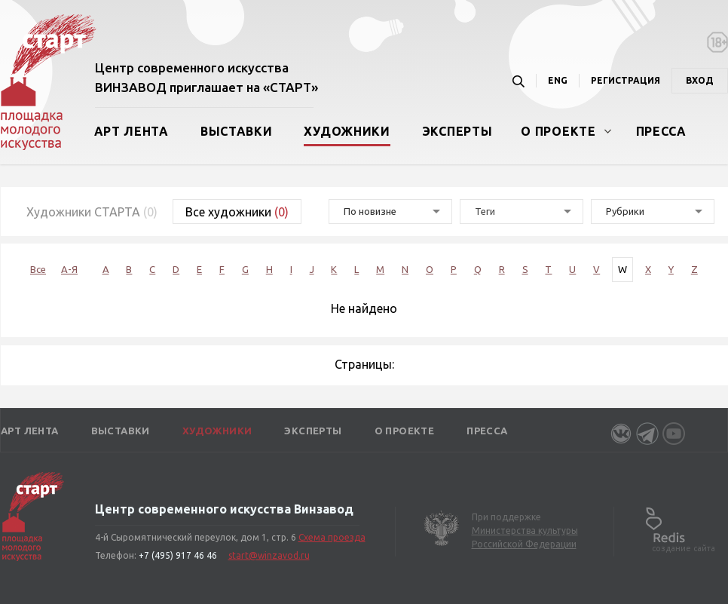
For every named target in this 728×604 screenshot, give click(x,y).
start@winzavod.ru (269, 555)
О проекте (558, 131)
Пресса (661, 131)
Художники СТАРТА (92, 212)
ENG (557, 80)
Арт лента (131, 131)
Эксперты (457, 131)
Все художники (237, 212)
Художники (347, 131)
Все (38, 269)
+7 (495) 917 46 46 (178, 555)
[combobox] (521, 211)
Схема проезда (332, 537)
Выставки (236, 131)
